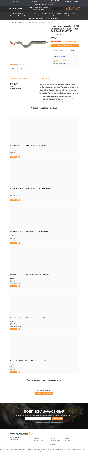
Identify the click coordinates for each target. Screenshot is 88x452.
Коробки (48, 15)
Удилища (58, 13)
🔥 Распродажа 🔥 (18, 13)
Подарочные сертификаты (52, 18)
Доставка (37, 435)
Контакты (42, 9)
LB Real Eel (17, 90)
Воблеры (44, 13)
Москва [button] (62, 56)
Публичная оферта (55, 439)
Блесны (51, 13)
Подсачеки (66, 13)
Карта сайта (53, 437)
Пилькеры (33, 15)
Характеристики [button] (58, 50)
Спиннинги (28, 13)
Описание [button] (72, 50)
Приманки (36, 13)
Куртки (20, 15)
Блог (67, 435)
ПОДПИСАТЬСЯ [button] (58, 418)
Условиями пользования (56, 421)
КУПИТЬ (13, 156)
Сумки (73, 13)
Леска (76, 15)
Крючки (70, 15)
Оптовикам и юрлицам (42, 7)
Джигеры (55, 15)
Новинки (35, 9)
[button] (72, 8)
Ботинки (40, 15)
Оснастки (12, 15)
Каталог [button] (30, 7)
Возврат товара (39, 439)
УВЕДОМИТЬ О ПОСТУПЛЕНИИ (65, 45)
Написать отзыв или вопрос (44, 392)
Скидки (68, 437)
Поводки (62, 15)
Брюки (26, 15)
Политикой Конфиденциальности (43, 421)
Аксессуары (39, 18)
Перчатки (31, 18)
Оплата (37, 437)
